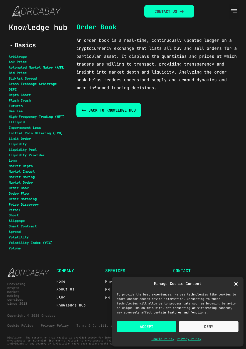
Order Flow (19, 193)
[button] (235, 283)
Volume (15, 248)
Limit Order (20, 139)
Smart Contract (23, 226)
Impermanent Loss (25, 128)
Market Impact (22, 171)
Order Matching (23, 199)
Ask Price (18, 62)
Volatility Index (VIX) (31, 243)
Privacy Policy (189, 339)
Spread (15, 232)
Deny (208, 326)
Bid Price (18, 73)
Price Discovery (24, 204)
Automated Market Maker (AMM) (37, 67)
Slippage (17, 221)
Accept (146, 326)
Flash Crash (20, 100)
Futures (16, 106)
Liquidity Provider (27, 155)
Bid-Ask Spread (23, 78)
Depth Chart (20, 95)
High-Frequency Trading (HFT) (37, 117)
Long (13, 160)
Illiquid (17, 122)
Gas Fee (16, 111)
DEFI (13, 89)
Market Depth (21, 166)
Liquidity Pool (23, 150)
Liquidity (18, 144)
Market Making (22, 177)
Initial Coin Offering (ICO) (36, 133)
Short (14, 215)
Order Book (19, 188)
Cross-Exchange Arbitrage (33, 84)
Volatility (19, 237)
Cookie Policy (163, 339)
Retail (15, 210)
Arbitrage (18, 57)
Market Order (21, 182)
